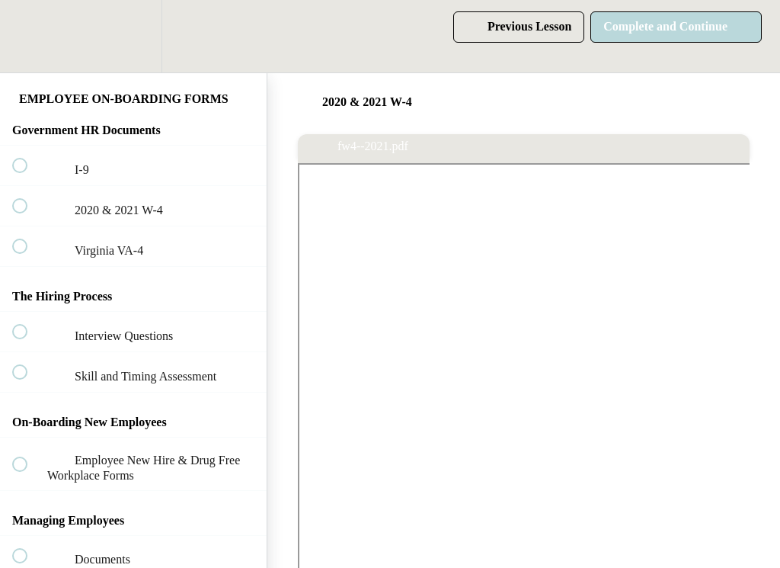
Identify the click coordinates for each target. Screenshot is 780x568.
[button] (28, 36)
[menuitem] (133, 36)
